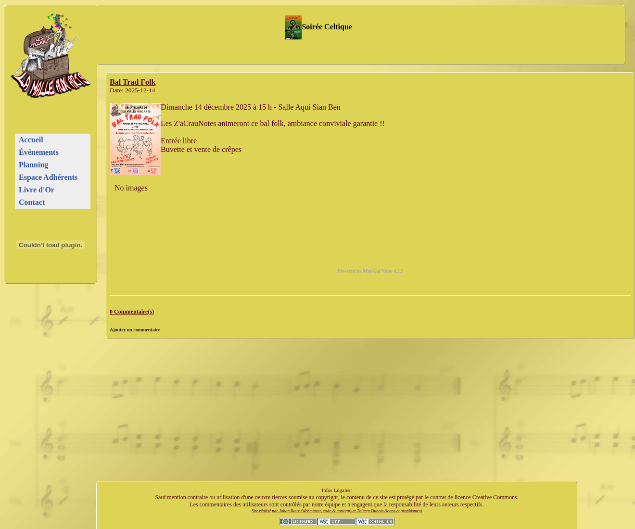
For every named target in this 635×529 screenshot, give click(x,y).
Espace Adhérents (48, 177)
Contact (32, 202)
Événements (39, 152)
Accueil (31, 140)
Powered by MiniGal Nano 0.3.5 (370, 271)
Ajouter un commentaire (135, 329)
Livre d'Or (36, 190)
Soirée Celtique (318, 27)
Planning (33, 165)
